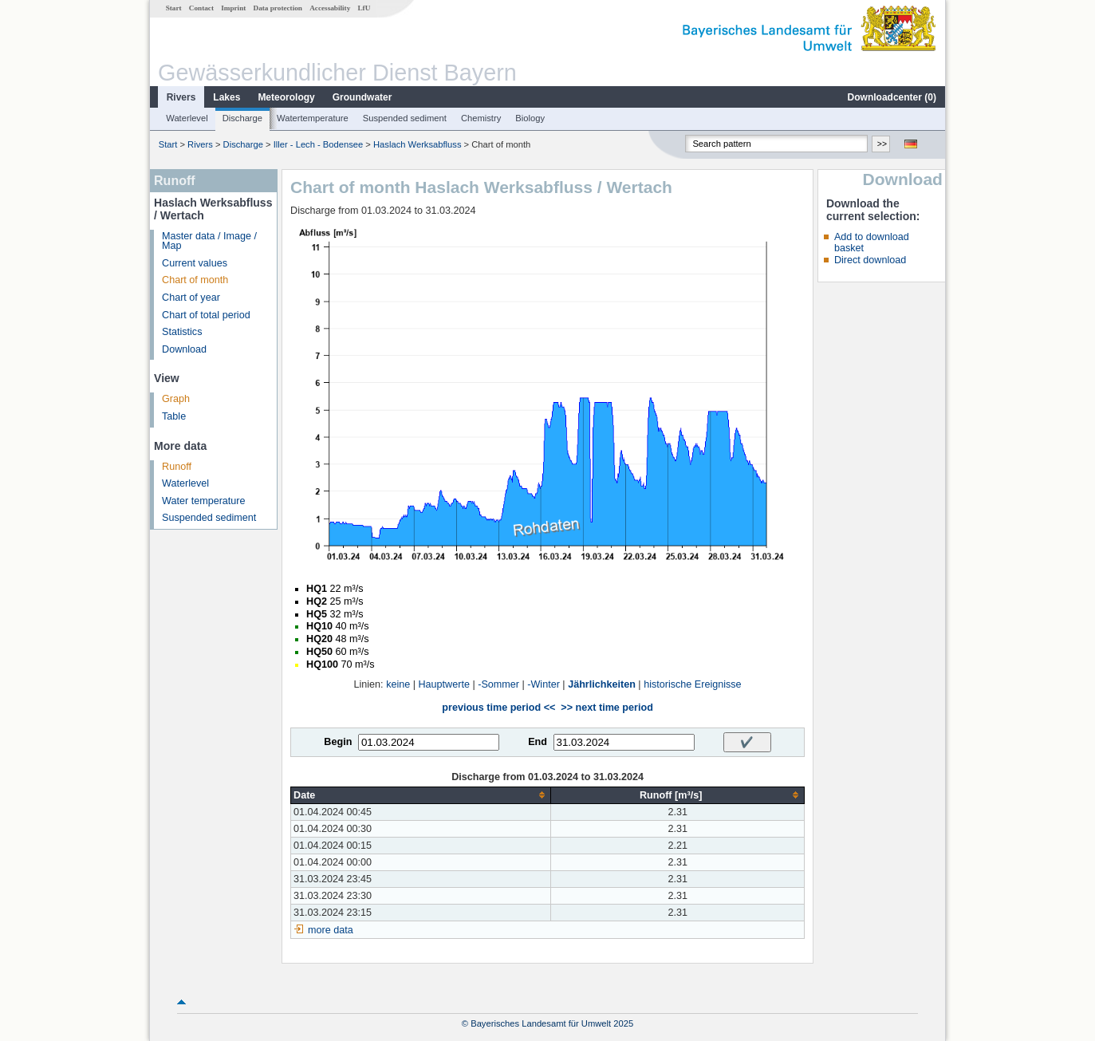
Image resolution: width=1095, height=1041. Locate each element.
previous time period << (498, 707)
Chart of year (191, 297)
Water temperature (204, 501)
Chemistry (481, 118)
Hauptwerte (444, 684)
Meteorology (286, 97)
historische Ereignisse (693, 684)
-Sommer (498, 684)
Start (174, 8)
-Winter (543, 684)
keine (398, 684)
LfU (363, 8)
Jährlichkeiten (602, 684)
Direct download (870, 260)
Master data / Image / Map (209, 241)
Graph (176, 398)
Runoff (176, 466)
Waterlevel (186, 118)
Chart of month (195, 280)
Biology (530, 118)
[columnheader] (421, 795)
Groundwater (362, 97)
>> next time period (606, 707)
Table (174, 416)
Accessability (329, 8)
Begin (338, 741)
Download (184, 349)
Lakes (226, 97)
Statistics (182, 331)
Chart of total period (206, 315)
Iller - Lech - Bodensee (319, 144)
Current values (194, 263)
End (537, 741)
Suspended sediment (405, 118)
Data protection (278, 8)
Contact (201, 8)
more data (330, 930)
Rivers (181, 97)
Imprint (233, 8)
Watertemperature (313, 118)
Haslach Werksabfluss (417, 144)
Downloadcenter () (892, 97)
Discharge (242, 118)
